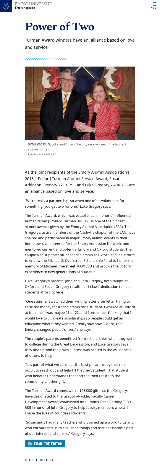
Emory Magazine (25, 7)
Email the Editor (45, 443)
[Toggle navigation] (154, 6)
